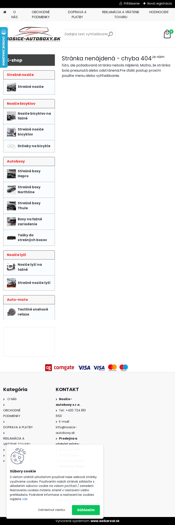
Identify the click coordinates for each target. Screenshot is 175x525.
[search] (110, 36)
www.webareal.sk (105, 521)
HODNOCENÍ (158, 12)
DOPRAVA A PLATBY (77, 14)
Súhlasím (86, 509)
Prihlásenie (132, 3)
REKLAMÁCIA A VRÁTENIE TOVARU (120, 14)
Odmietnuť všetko (51, 510)
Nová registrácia (159, 3)
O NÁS (14, 14)
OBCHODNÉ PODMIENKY (41, 14)
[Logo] (33, 34)
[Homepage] (4, 12)
